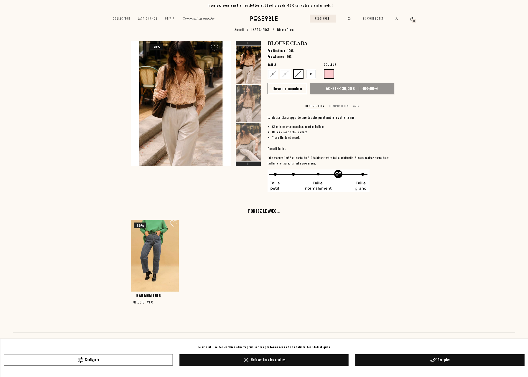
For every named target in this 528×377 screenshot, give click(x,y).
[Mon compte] (396, 18)
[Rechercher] (349, 18)
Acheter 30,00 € (352, 88)
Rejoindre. (323, 18)
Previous (248, 43)
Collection (121, 18)
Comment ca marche (198, 18)
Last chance (147, 18)
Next (248, 164)
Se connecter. (374, 18)
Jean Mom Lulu (148, 295)
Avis (356, 106)
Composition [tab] (339, 106)
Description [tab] (314, 106)
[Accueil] (264, 18)
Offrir (170, 18)
